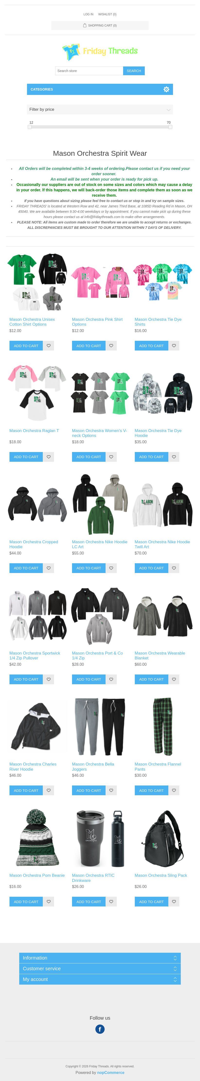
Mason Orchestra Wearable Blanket (160, 655)
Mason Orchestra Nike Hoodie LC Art (99, 544)
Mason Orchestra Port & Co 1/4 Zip (97, 655)
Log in (88, 14)
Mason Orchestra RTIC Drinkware (93, 878)
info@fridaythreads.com (102, 217)
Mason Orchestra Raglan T (34, 430)
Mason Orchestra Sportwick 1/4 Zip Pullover (34, 655)
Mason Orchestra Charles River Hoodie (33, 766)
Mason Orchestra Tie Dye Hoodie (158, 433)
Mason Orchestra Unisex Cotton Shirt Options (32, 322)
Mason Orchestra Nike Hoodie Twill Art (162, 544)
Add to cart (26, 346)
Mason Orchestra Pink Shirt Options (97, 322)
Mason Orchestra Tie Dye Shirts (158, 322)
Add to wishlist (48, 346)
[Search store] (89, 70)
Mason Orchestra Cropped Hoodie (33, 544)
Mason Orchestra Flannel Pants (158, 766)
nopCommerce (110, 1073)
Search (134, 71)
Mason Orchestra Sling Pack (161, 875)
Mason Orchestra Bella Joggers (93, 766)
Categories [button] (42, 89)
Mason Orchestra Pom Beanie (37, 875)
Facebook (100, 1029)
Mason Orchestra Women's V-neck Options (99, 433)
